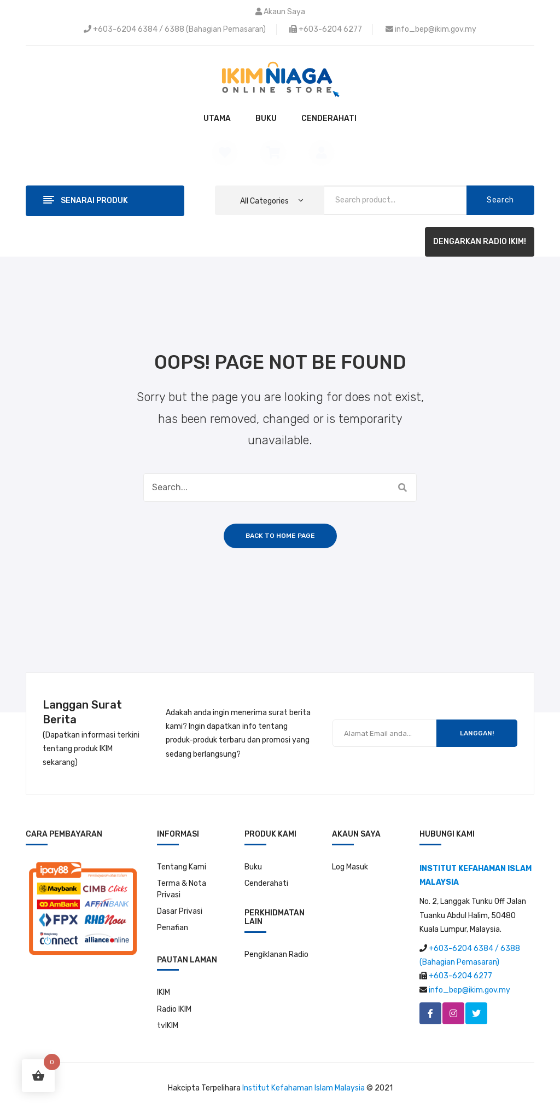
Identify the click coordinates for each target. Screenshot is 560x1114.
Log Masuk (350, 867)
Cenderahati (266, 883)
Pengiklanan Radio (276, 954)
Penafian (172, 927)
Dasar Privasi (179, 911)
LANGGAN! (477, 733)
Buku (253, 867)
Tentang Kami (181, 867)
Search (500, 200)
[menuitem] (217, 119)
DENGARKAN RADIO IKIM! (479, 241)
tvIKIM (167, 1025)
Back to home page (280, 535)
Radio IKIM (174, 1009)
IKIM (163, 992)
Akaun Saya (284, 11)
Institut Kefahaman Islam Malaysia (303, 1088)
